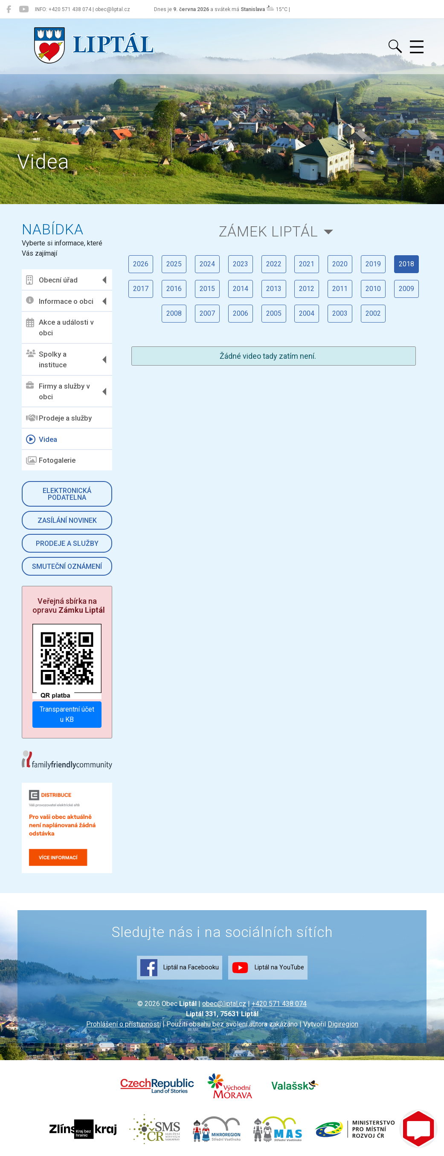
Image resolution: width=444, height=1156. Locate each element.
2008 (174, 313)
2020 (340, 264)
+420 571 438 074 (279, 1004)
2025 (174, 264)
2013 (273, 289)
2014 (240, 289)
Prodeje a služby (59, 418)
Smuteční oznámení (67, 566)
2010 (373, 289)
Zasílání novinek (67, 520)
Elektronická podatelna (67, 494)
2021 (307, 264)
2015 (207, 289)
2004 (307, 313)
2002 (373, 313)
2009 (407, 289)
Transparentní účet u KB (67, 714)
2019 (373, 264)
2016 (174, 289)
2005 (273, 313)
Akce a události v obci (60, 327)
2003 (340, 313)
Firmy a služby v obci (58, 391)
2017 (140, 289)
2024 (207, 264)
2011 (340, 289)
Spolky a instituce (46, 359)
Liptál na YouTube (268, 967)
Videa (42, 439)
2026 (140, 264)
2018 (407, 264)
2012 (307, 289)
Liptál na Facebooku (179, 967)
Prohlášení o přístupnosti (123, 1024)
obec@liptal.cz (224, 1004)
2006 (240, 313)
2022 (273, 264)
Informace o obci (60, 301)
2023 (240, 264)
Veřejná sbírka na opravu (69, 606)
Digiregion (343, 1024)
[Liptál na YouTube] (24, 9)
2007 (207, 313)
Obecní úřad (52, 280)
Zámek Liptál (268, 231)
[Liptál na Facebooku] (8, 9)
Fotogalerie (51, 460)
